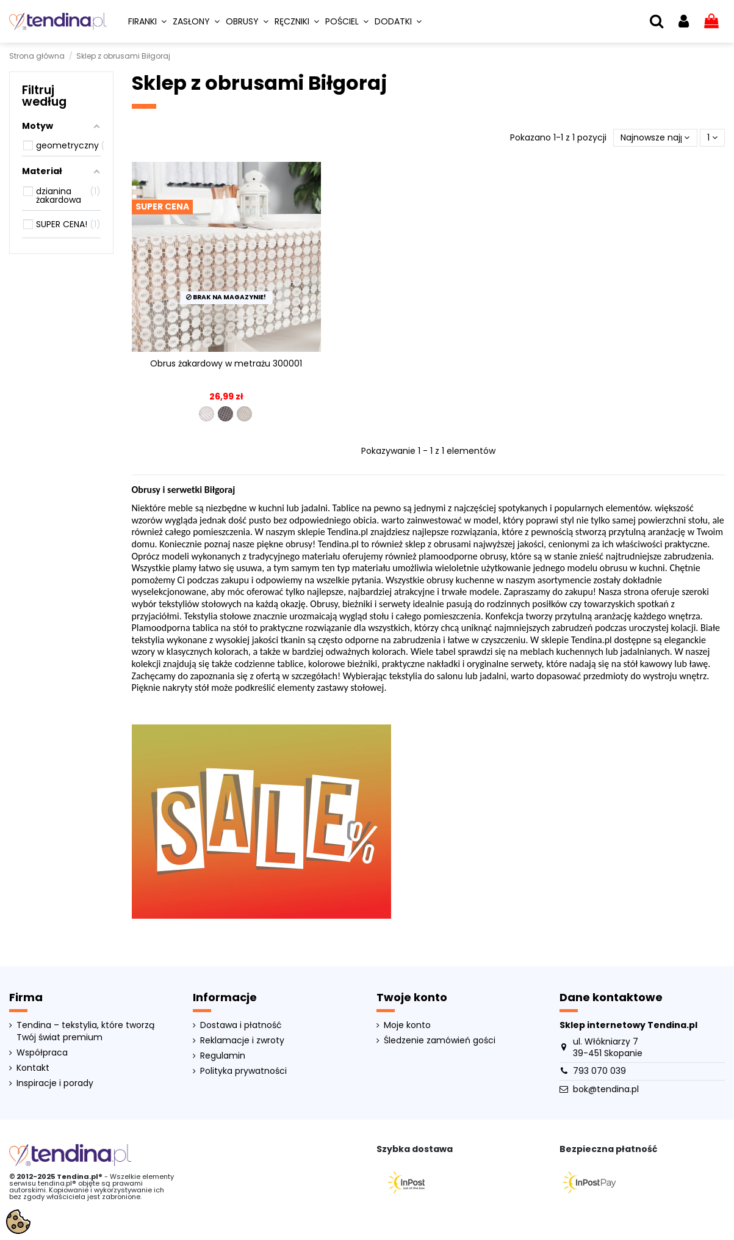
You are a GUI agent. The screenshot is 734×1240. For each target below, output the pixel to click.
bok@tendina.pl (606, 1089)
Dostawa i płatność (241, 1025)
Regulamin (222, 1056)
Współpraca (42, 1053)
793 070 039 (599, 1071)
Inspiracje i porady (54, 1083)
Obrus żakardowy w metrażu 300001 (226, 363)
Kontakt (32, 1068)
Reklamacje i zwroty (242, 1040)
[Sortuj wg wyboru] (655, 138)
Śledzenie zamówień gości (439, 1040)
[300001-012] (244, 413)
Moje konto (407, 1025)
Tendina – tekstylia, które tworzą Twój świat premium (85, 1031)
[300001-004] (225, 413)
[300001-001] (206, 413)
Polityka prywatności (243, 1071)
